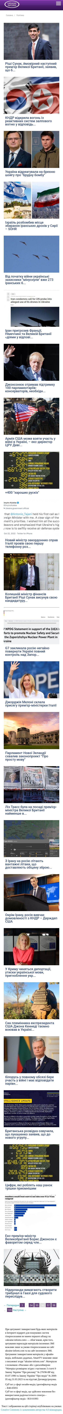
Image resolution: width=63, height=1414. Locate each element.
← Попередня (11, 1305)
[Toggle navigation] (58, 3)
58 (54, 1305)
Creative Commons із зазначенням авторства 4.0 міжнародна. (31, 1409)
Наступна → (19, 1310)
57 (48, 1305)
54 (31, 1305)
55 (37, 1305)
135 (10, 1310)
